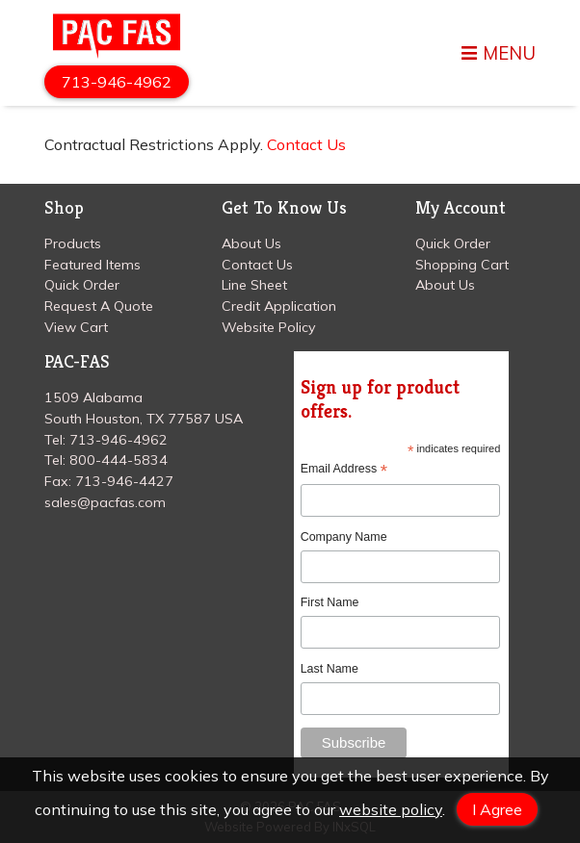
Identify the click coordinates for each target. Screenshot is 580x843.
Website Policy (269, 327)
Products (72, 243)
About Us (251, 243)
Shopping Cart (462, 264)
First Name (330, 602)
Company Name (344, 537)
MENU (498, 53)
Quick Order (81, 285)
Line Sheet (254, 285)
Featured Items (92, 264)
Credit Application (279, 306)
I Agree (497, 809)
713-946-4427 (124, 481)
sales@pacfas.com (105, 502)
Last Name (329, 669)
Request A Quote (98, 306)
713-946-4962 (116, 81)
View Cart (76, 327)
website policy (390, 809)
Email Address (344, 469)
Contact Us (306, 144)
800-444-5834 (118, 460)
